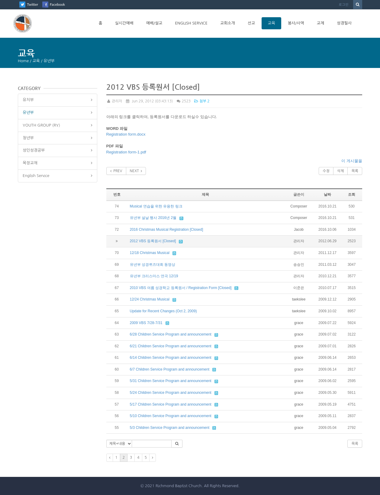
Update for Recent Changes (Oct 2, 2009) (163, 311)
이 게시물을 (351, 161)
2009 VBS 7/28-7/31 (146, 323)
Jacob (299, 229)
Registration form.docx (126, 134)
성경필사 (344, 23)
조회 (351, 194)
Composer (298, 206)
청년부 (28, 138)
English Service (191, 23)
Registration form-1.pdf (126, 152)
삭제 (340, 171)
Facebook (57, 4)
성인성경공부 (34, 150)
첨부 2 (202, 101)
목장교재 (30, 163)
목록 (354, 171)
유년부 (28, 112)
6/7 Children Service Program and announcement (169, 369)
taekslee (299, 299)
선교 (251, 23)
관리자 (114, 101)
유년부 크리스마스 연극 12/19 (154, 276)
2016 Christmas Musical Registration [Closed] (166, 229)
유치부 (28, 100)
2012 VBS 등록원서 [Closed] (153, 241)
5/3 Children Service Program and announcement (169, 428)
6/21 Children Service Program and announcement (170, 346)
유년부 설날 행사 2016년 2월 (153, 218)
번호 (117, 194)
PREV (116, 171)
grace (298, 323)
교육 (271, 23)
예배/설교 (154, 23)
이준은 (298, 288)
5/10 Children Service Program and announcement (170, 416)
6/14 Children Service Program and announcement (170, 357)
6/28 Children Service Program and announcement (170, 334)
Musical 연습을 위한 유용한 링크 (156, 206)
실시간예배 (124, 23)
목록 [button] (354, 443)
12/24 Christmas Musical (149, 299)
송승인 (298, 264)
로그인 (344, 4)
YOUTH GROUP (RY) (41, 125)
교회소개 (227, 23)
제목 (205, 194)
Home (23, 61)
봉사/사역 (296, 23)
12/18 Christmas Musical (149, 253)
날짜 (327, 194)
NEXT (136, 171)
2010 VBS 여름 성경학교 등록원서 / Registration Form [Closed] (181, 288)
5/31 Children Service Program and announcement (170, 381)
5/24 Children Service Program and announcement (170, 393)
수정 (326, 171)
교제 (320, 23)
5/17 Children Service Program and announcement (170, 404)
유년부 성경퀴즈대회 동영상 (153, 264)
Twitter (32, 4)
